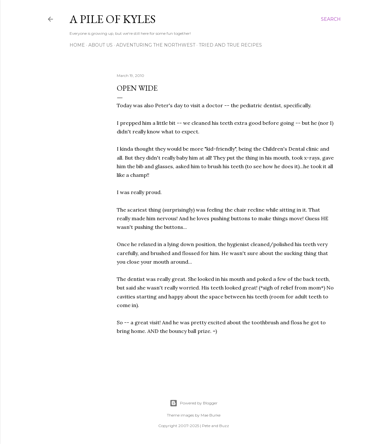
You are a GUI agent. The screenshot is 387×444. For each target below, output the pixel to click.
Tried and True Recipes (230, 45)
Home (77, 45)
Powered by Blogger (194, 403)
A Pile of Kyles (113, 18)
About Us (100, 45)
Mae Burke (210, 415)
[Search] (331, 19)
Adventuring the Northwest (155, 45)
